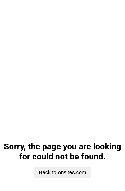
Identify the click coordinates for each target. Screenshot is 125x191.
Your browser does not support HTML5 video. (62, 68)
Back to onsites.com (62, 172)
